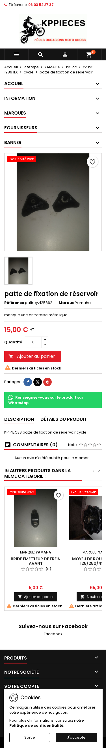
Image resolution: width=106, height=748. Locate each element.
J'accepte (76, 737)
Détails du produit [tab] (63, 419)
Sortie (29, 737)
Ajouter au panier (31, 356)
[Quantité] (33, 342)
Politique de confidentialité (36, 725)
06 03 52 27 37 (41, 4)
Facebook (53, 634)
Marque (66, 302)
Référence (14, 302)
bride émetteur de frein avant (35, 561)
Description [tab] (19, 419)
